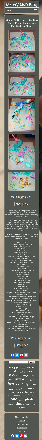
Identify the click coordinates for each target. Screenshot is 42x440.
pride (11, 389)
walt (32, 375)
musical (25, 395)
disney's (21, 400)
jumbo (12, 392)
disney (29, 388)
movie (33, 384)
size (17, 384)
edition (31, 367)
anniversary (16, 395)
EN (20, 431)
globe (10, 380)
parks (27, 404)
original (22, 372)
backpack (29, 392)
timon (19, 392)
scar (21, 408)
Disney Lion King (21, 417)
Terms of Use (22, 428)
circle (33, 404)
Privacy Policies (22, 424)
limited (13, 375)
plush (29, 399)
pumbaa (10, 404)
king (24, 383)
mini (23, 368)
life (27, 380)
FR (24, 431)
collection (33, 395)
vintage (24, 375)
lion (11, 383)
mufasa (19, 379)
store (29, 371)
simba (20, 403)
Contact (22, 421)
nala (14, 371)
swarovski (18, 389)
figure (9, 395)
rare (14, 399)
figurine (32, 380)
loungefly (14, 367)
